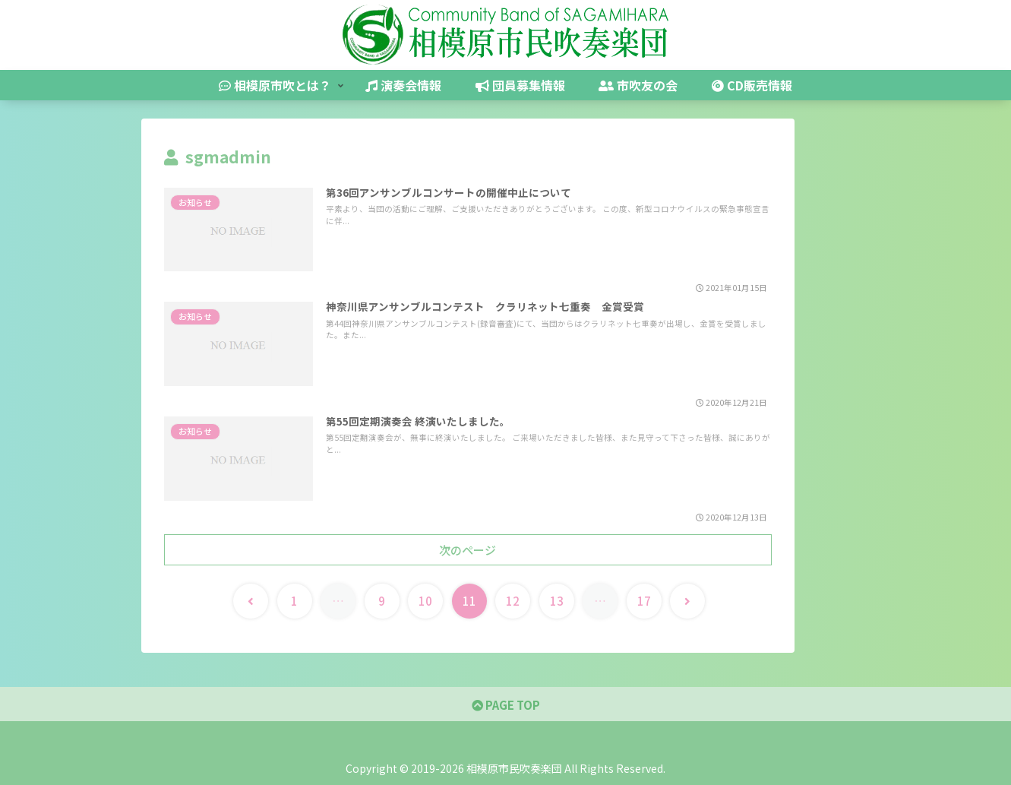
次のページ (467, 550)
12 (513, 601)
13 (557, 601)
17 (644, 601)
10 (425, 601)
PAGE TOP (506, 705)
